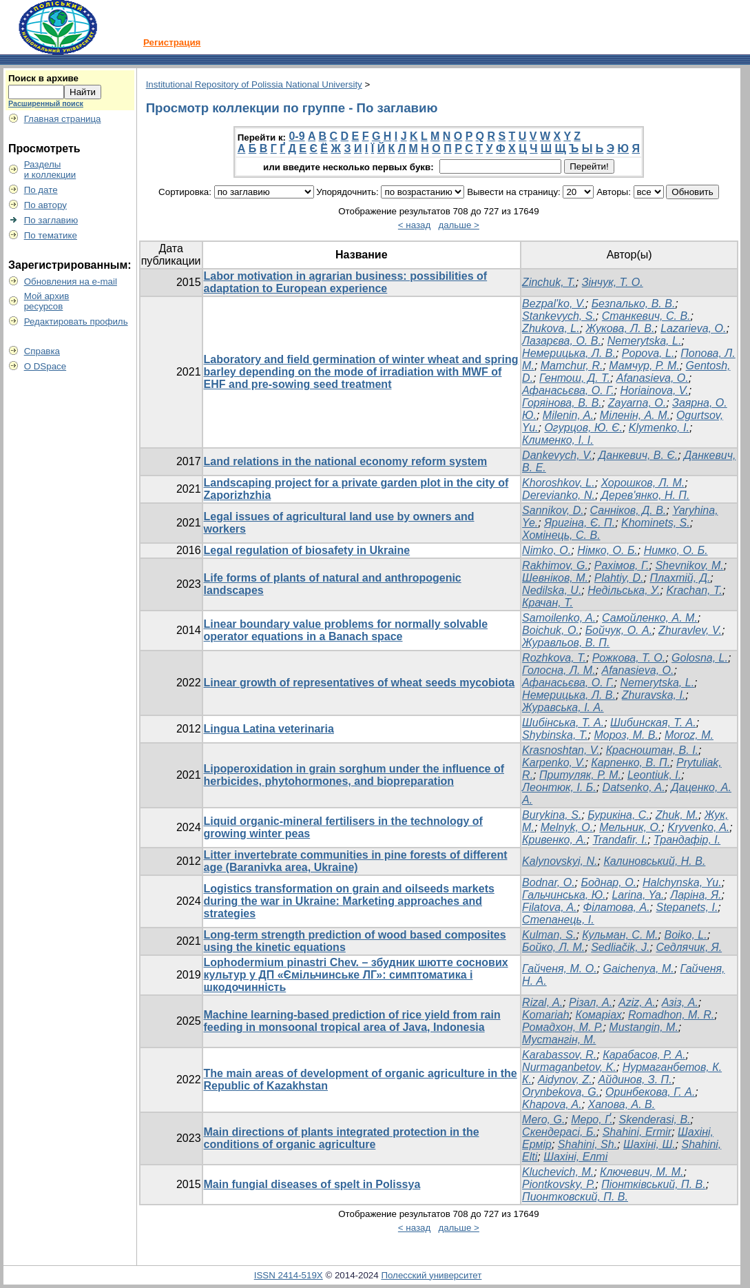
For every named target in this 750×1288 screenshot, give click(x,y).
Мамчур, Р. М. (644, 365)
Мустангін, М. (559, 1039)
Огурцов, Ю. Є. (583, 427)
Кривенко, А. (554, 840)
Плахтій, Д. (679, 578)
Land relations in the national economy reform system (346, 461)
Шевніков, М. (555, 578)
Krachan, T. (694, 590)
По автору (45, 205)
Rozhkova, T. (554, 658)
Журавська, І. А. (563, 707)
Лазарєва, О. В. (561, 341)
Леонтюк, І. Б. (559, 787)
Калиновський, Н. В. (654, 861)
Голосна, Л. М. (559, 670)
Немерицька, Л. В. (569, 353)
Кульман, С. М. (620, 935)
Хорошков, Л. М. (643, 483)
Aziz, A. (637, 1002)
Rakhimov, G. (555, 565)
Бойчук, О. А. (618, 630)
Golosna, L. (699, 658)
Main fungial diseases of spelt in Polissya (312, 1184)
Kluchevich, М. (558, 1172)
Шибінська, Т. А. (563, 722)
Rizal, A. (542, 1002)
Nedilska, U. (551, 590)
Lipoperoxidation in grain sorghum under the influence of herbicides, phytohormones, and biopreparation (354, 775)
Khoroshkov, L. (558, 483)
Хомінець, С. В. (561, 535)
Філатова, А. (616, 907)
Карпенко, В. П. (630, 762)
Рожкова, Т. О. (628, 658)
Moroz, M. (689, 735)
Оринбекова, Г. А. (650, 1092)
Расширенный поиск (45, 103)
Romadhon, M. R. (671, 1015)
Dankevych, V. (557, 455)
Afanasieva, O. (652, 378)
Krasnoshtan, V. (561, 750)
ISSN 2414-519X (288, 1275)
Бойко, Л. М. (553, 947)
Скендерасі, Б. (559, 1132)
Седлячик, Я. (689, 947)
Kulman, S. (549, 935)
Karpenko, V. (553, 762)
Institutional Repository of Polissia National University (254, 84)
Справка (42, 351)
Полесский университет (431, 1275)
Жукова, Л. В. (620, 328)
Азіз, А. (680, 1002)
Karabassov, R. (559, 1055)
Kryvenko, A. (698, 827)
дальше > (458, 225)
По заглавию (51, 220)
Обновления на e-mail (70, 281)
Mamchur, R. (572, 365)
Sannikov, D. (553, 510)
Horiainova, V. (654, 390)
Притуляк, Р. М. (580, 775)
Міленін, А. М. (635, 415)
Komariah (545, 1015)
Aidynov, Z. (565, 1079)
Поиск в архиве (43, 78)
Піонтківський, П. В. (653, 1184)
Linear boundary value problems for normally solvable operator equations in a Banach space (346, 630)
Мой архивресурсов (47, 301)
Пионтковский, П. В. (575, 1197)
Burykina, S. (551, 815)
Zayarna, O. (637, 403)
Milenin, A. (568, 415)
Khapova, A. (552, 1104)
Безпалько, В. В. (634, 303)
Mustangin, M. (643, 1027)
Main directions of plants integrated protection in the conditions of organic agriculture (341, 1138)
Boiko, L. (685, 935)
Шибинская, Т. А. (653, 722)
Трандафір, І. (687, 840)
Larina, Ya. (638, 895)
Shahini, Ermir (637, 1132)
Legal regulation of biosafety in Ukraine (307, 550)
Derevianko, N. (558, 495)
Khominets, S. (655, 523)
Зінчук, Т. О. (612, 282)
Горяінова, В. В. (562, 403)
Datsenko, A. (634, 787)
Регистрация (171, 42)
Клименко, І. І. (558, 440)
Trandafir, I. (619, 840)
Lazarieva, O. (693, 328)
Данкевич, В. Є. (638, 455)
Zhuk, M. (677, 815)
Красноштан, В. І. (652, 750)
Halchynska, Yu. (682, 882)
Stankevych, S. (559, 316)
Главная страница (62, 119)
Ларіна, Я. (695, 895)
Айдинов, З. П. (635, 1079)
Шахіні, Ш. (649, 1144)
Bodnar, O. (548, 882)
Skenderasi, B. (654, 1119)
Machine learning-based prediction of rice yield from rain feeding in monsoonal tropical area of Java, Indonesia (352, 1021)
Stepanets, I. (687, 907)
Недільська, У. (623, 590)
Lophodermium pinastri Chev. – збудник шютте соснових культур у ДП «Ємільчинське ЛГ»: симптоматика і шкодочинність (356, 975)
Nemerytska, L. (644, 341)
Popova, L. (648, 353)
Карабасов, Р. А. (644, 1055)
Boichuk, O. (550, 630)
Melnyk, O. (567, 827)
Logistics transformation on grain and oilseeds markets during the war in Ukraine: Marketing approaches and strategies (349, 901)
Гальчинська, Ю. (563, 895)
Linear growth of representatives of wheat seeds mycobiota (359, 682)
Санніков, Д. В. (628, 510)
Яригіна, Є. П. (579, 523)
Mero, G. (543, 1119)
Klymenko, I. (659, 427)
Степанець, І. (558, 920)
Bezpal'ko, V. (553, 303)
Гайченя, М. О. (559, 968)
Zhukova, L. (551, 328)
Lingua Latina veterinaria (269, 729)
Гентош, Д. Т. (574, 378)
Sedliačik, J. (620, 947)
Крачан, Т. (547, 603)
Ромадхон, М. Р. (562, 1027)
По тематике (50, 235)
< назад (414, 225)
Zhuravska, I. (653, 695)
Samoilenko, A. (559, 618)
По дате (41, 190)
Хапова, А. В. (622, 1104)
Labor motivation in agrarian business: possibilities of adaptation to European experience (346, 282)
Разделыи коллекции (50, 169)
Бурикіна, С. (618, 815)
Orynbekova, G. (560, 1092)
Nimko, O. (546, 550)
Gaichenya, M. (638, 968)
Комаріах (598, 1015)
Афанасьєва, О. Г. (568, 390)
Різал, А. (590, 1002)
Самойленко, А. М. (650, 618)
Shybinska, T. (554, 735)
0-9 (296, 136)
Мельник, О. (630, 827)
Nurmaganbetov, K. (569, 1067)
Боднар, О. (609, 882)
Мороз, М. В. (626, 735)
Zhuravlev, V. (690, 630)
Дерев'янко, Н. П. (645, 495)
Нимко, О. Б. (676, 550)
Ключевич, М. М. (641, 1172)
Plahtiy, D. (619, 578)
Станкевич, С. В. (646, 316)
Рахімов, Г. (621, 565)
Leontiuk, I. (654, 775)
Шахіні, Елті (575, 1157)
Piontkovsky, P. (558, 1184)
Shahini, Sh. (587, 1144)
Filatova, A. (549, 907)
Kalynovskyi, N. (559, 861)
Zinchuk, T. (549, 282)
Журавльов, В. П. (566, 642)
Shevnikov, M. (689, 565)
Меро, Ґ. (591, 1119)
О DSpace (45, 366)
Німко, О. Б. (607, 550)
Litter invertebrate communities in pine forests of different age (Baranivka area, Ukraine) (356, 861)
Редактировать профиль (76, 321)
